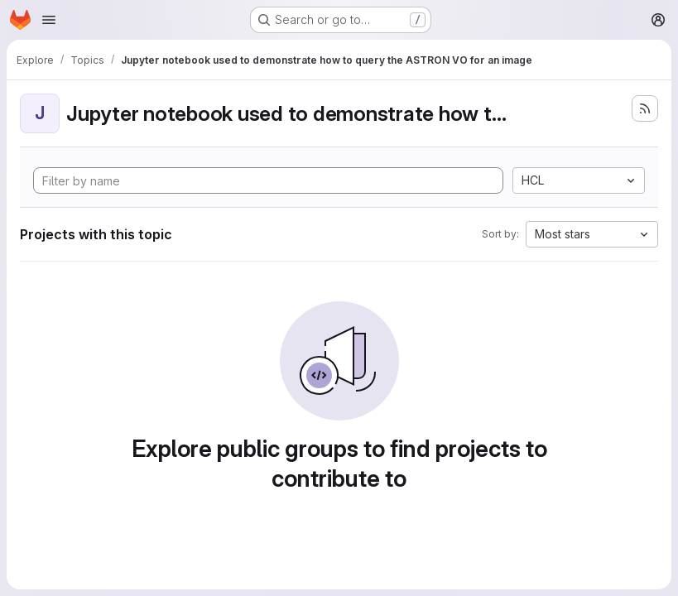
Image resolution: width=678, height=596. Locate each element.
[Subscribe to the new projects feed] (645, 108)
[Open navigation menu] (49, 20)
